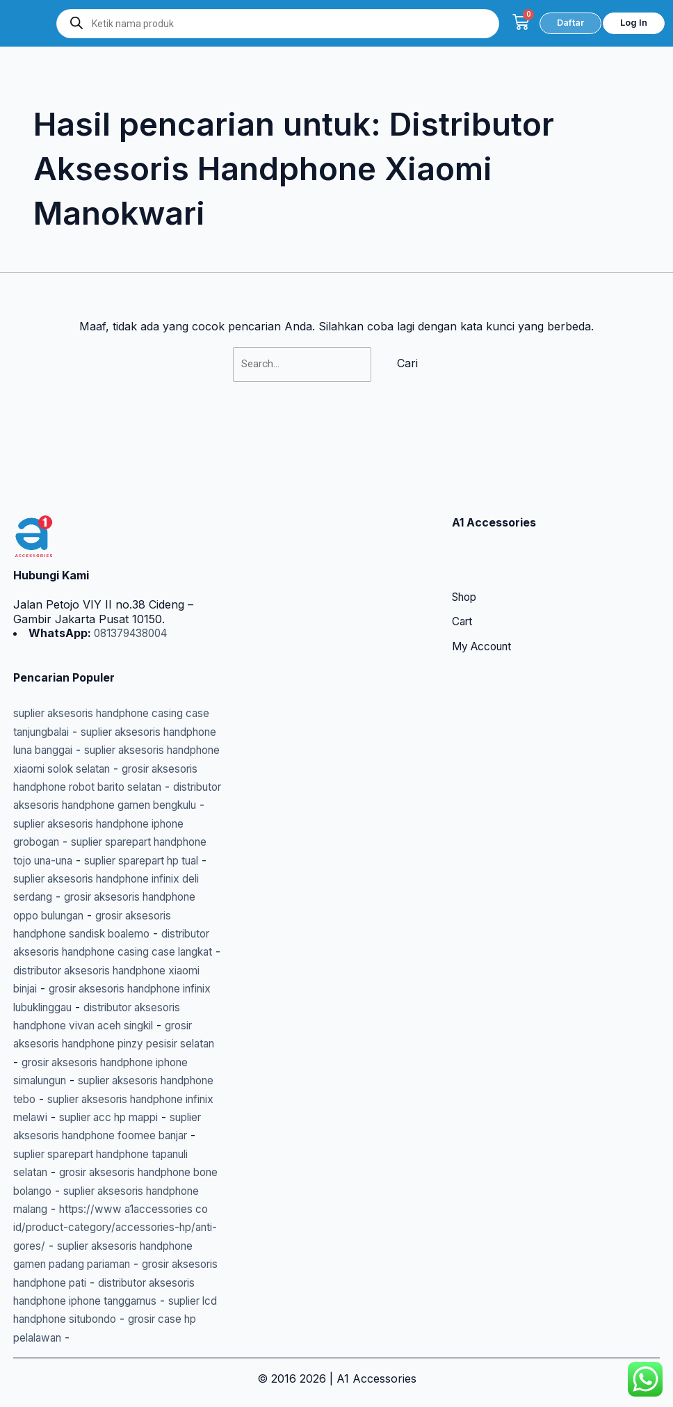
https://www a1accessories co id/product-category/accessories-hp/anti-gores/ (109, 1209)
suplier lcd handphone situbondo (100, 1319)
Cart (463, 549)
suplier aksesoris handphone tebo (103, 1062)
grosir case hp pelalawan (79, 1337)
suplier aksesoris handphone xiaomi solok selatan (104, 695)
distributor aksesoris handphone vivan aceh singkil (100, 988)
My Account (484, 574)
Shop (466, 524)
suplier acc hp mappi (116, 1099)
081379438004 (133, 559)
